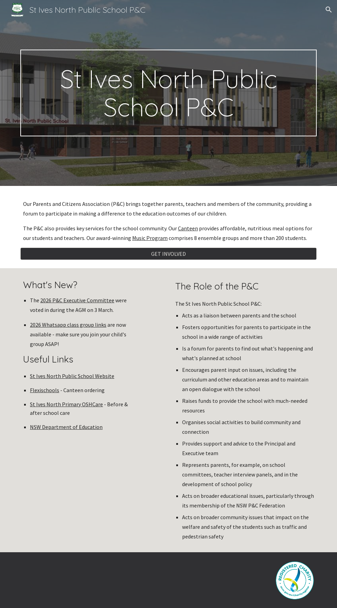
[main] (168, 93)
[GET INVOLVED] (168, 253)
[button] (328, 9)
